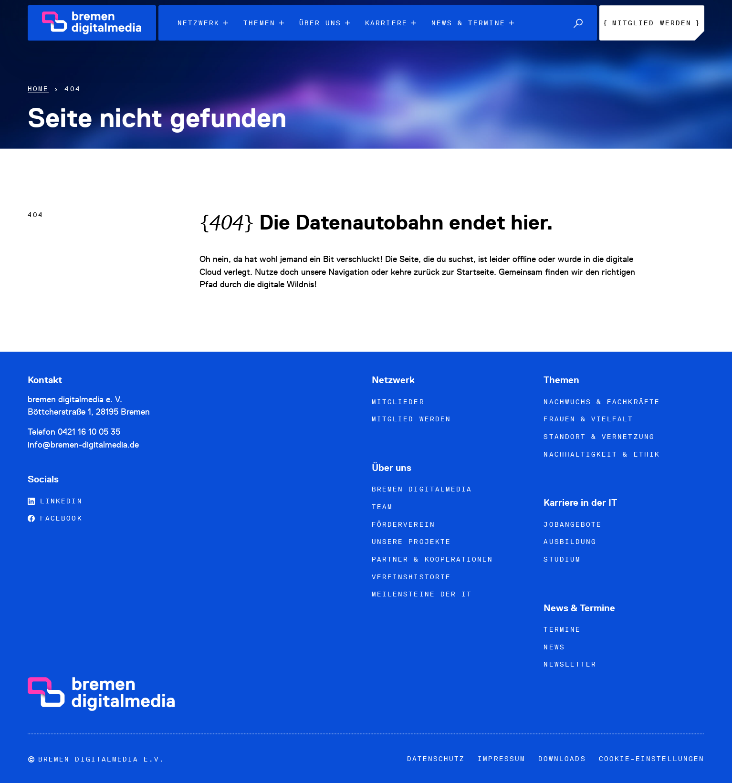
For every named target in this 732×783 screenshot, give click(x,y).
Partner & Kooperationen (432, 559)
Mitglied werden (411, 419)
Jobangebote (573, 524)
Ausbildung (570, 541)
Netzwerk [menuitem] (203, 23)
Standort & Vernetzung (599, 436)
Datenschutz (436, 758)
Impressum (501, 758)
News (554, 647)
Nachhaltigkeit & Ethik (601, 454)
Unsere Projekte (411, 541)
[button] (578, 23)
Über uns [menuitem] (324, 23)
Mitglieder (398, 402)
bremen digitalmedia (422, 489)
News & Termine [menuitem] (472, 23)
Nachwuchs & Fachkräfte (601, 402)
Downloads (562, 758)
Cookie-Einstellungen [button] (651, 758)
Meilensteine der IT (422, 594)
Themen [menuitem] (263, 23)
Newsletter (570, 664)
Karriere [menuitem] (390, 23)
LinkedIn (55, 501)
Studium (562, 559)
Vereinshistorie (411, 577)
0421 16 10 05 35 (89, 432)
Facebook (55, 518)
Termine (562, 629)
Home (38, 89)
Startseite (475, 272)
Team (382, 507)
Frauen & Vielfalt (588, 419)
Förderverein (403, 524)
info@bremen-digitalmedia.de (83, 444)
